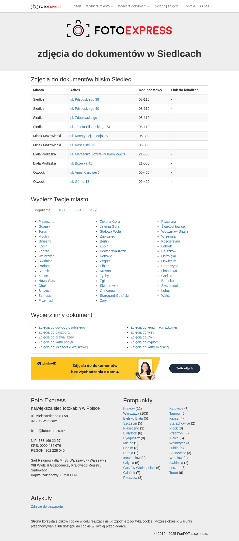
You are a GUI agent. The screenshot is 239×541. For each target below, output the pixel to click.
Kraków (129, 408)
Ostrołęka (168, 256)
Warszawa (131, 413)
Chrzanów (107, 291)
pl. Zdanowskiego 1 (85, 118)
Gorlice (166, 276)
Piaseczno (47, 222)
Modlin (44, 236)
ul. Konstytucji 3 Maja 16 (89, 136)
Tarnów (174, 413)
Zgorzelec (107, 236)
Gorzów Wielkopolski (139, 468)
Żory (103, 300)
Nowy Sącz (47, 281)
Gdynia (128, 463)
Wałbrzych (47, 256)
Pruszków (168, 251)
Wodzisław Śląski (174, 231)
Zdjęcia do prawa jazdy (56, 337)
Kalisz (173, 418)
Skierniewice (109, 286)
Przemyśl (46, 300)
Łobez (166, 291)
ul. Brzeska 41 (81, 163)
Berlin (104, 241)
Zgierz (105, 281)
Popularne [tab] (43, 210)
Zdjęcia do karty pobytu (56, 342)
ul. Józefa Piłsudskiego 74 (90, 127)
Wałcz (166, 296)
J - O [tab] (77, 210)
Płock (173, 428)
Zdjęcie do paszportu (47, 506)
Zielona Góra (110, 222)
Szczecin (45, 291)
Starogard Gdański (114, 296)
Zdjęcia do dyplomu (145, 342)
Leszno (174, 468)
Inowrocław (132, 458)
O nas (204, 6)
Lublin (173, 448)
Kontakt (189, 6)
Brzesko (167, 281)
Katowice (176, 408)
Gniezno (45, 241)
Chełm (43, 286)
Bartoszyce (169, 266)
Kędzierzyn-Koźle (113, 251)
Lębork (166, 246)
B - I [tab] (62, 210)
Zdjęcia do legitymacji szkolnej (154, 327)
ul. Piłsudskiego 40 (84, 109)
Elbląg (105, 266)
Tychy (104, 276)
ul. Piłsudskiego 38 (84, 99)
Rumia (128, 453)
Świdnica (45, 261)
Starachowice (179, 423)
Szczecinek (170, 286)
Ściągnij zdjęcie (167, 6)
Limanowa (169, 271)
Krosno (105, 271)
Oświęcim (168, 261)
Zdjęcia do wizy (142, 332)
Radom (44, 266)
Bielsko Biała (133, 418)
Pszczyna (168, 222)
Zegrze (105, 261)
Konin (43, 246)
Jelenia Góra (109, 226)
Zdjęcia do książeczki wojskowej (63, 347)
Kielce (43, 276)
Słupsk (44, 271)
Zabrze (44, 251)
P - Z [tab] (93, 210)
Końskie (106, 256)
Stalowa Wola (110, 231)
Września (168, 236)
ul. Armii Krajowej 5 (85, 172)
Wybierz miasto (99, 6)
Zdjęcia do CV (141, 337)
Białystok (130, 433)
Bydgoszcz (131, 438)
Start (77, 6)
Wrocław (175, 458)
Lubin (104, 246)
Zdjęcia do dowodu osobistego (62, 327)
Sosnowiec (177, 453)
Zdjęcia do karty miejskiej (150, 347)
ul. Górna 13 (79, 182)
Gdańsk (44, 226)
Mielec (128, 443)
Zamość (45, 296)
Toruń (43, 231)
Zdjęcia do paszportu (55, 332)
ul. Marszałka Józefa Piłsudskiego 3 (97, 154)
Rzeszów (130, 478)
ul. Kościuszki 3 (82, 145)
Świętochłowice (173, 226)
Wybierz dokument (134, 6)
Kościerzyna (170, 241)
